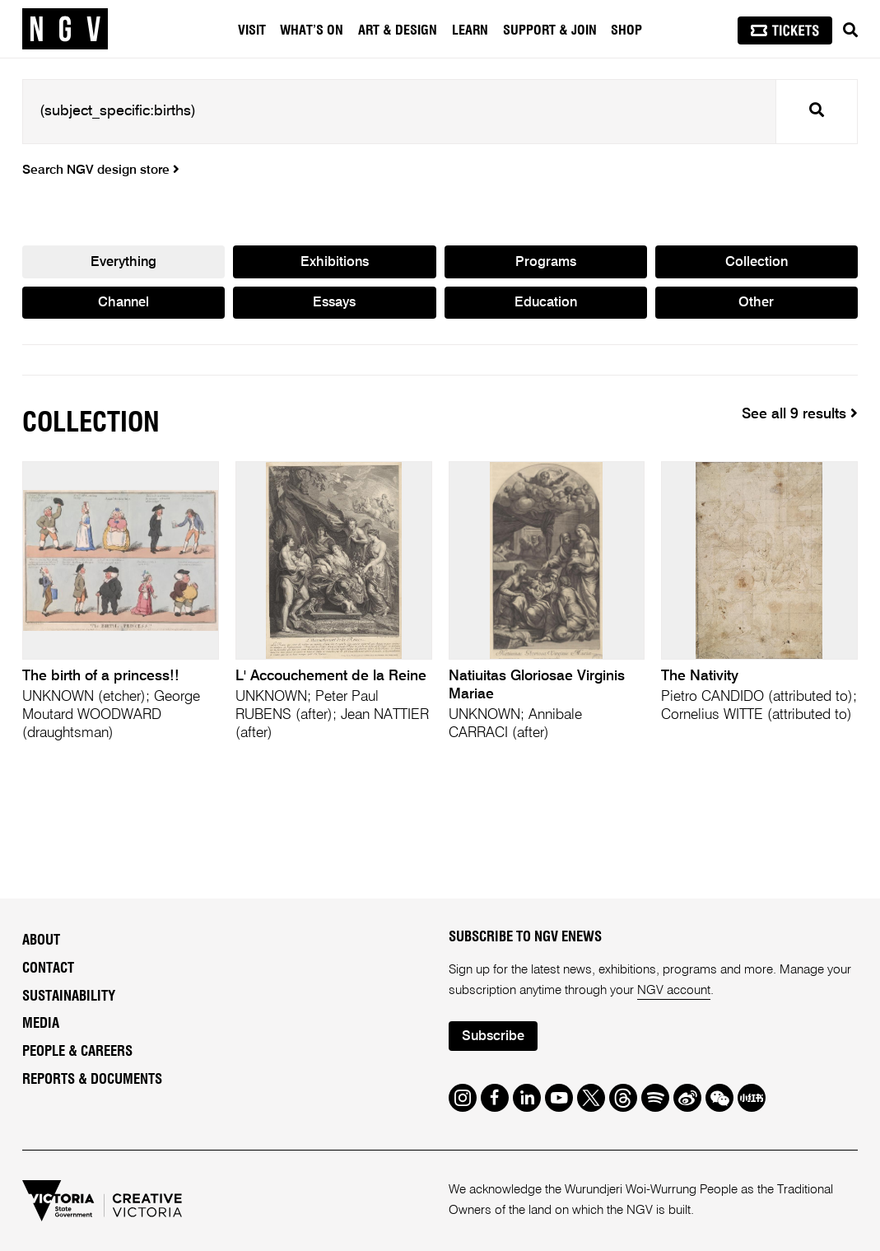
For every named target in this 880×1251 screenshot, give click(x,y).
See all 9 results (800, 414)
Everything (123, 263)
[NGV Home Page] (65, 29)
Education (546, 304)
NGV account (673, 990)
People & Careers (77, 1052)
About (41, 941)
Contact (48, 968)
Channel (123, 304)
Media (40, 1024)
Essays (334, 304)
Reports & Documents (92, 1079)
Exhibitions (335, 263)
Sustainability (68, 996)
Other (756, 304)
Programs (545, 263)
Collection (756, 263)
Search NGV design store (100, 170)
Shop (626, 30)
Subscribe (494, 1036)
